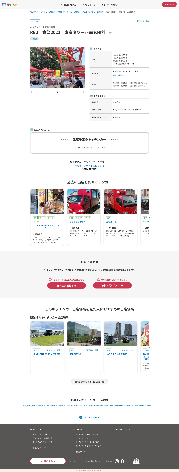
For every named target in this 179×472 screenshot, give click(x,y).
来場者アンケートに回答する (89, 165)
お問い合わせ (169, 4)
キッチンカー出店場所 (47, 12)
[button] (31, 92)
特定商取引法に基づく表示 (93, 461)
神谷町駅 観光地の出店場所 (98, 405)
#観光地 (34, 39)
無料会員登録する (66, 285)
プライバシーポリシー (75, 461)
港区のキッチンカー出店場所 (92, 12)
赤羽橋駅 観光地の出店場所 (77, 405)
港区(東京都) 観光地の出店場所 (34, 405)
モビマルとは (108, 461)
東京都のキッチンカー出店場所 (69, 12)
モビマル (33, 12)
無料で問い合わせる (112, 285)
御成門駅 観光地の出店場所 (120, 405)
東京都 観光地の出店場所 (56, 405)
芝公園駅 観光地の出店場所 (141, 405)
